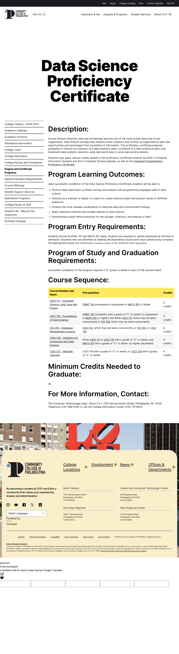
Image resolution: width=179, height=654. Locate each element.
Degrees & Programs (115, 14)
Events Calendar (155, 3)
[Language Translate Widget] (26, 513)
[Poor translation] (2, 576)
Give (141, 3)
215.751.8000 (69, 500)
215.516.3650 (126, 500)
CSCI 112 (88, 327)
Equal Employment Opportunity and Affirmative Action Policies (124, 551)
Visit (104, 3)
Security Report (104, 537)
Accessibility (55, 537)
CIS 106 (105, 321)
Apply (113, 3)
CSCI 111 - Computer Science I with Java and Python (63, 304)
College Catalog (127, 3)
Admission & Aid (90, 14)
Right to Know (88, 537)
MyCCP (170, 3)
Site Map (21, 537)
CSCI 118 (109, 339)
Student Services (140, 14)
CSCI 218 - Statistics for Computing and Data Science (64, 341)
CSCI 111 (127, 318)
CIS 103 (141, 327)
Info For (37, 14)
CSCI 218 (136, 351)
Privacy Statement (71, 537)
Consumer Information (37, 537)
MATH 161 (133, 304)
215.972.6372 (69, 520)
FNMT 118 (88, 304)
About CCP (160, 14)
